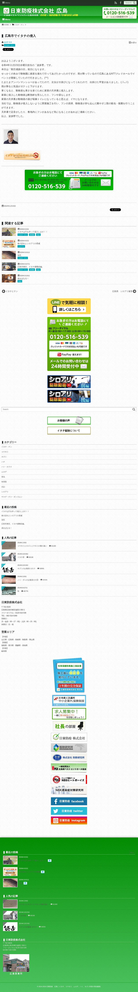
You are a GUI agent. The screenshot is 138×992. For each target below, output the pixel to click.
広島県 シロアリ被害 (122, 291)
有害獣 (32, 235)
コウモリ (4, 452)
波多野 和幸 (8, 42)
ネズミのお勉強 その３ (26, 568)
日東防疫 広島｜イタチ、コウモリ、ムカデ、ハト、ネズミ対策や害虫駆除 (73, 986)
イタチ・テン (9, 45)
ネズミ (4, 457)
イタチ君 (21, 557)
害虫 (3, 477)
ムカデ (4, 472)
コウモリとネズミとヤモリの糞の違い (32, 546)
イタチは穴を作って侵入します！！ (33, 232)
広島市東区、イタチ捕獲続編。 (31, 267)
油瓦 (19, 255)
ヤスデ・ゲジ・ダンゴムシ (11, 497)
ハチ (3, 462)
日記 (38, 235)
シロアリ (21, 246)
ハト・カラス (6, 467)
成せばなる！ (23, 279)
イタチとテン (12, 291)
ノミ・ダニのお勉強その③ (28, 580)
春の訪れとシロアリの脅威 (29, 244)
